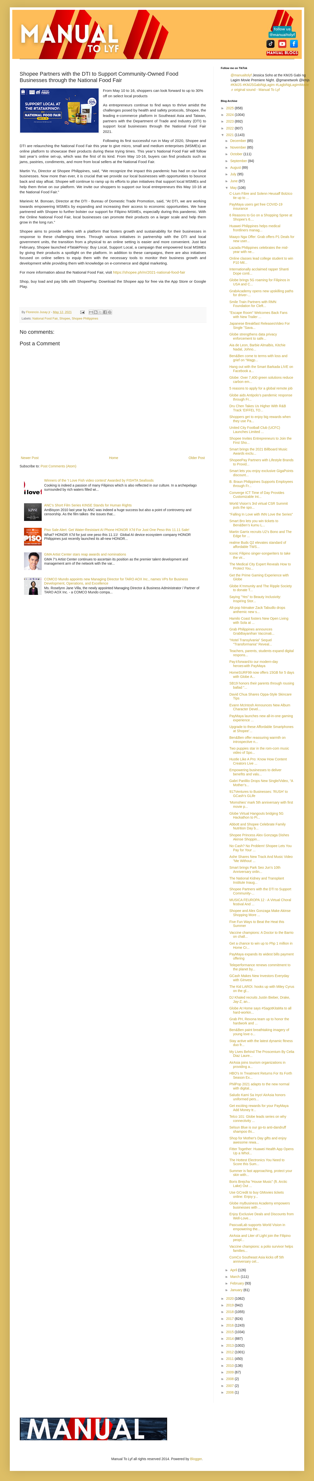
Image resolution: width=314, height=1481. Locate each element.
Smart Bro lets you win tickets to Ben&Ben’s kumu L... (253, 523)
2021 (230, 135)
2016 (230, 1325)
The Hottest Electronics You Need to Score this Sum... (257, 1162)
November (238, 147)
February (237, 1283)
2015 (230, 1332)
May (233, 188)
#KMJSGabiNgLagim (259, 85)
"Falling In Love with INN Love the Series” (261, 514)
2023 (230, 121)
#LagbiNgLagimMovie (292, 85)
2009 (230, 1372)
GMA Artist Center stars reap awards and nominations (85, 554)
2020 (230, 1298)
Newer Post (30, 458)
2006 (230, 1392)
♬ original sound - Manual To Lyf (255, 90)
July (233, 174)
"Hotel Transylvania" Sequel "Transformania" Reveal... (250, 642)
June (234, 181)
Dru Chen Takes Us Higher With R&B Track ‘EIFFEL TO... (257, 408)
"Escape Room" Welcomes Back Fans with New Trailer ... (258, 315)
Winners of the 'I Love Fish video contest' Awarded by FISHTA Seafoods (99, 480)
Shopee (64, 318)
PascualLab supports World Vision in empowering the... (257, 1227)
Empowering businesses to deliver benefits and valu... (255, 772)
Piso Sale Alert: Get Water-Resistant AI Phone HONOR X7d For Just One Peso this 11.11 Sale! (116, 530)
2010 (230, 1366)
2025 (230, 108)
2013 (230, 1345)
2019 (230, 1305)
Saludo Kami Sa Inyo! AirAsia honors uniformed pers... (257, 1097)
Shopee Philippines (85, 318)
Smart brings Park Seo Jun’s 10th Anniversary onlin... (254, 870)
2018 (230, 1312)
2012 (230, 1352)
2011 (230, 1359)
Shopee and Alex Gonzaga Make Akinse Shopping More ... (260, 913)
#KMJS (236, 85)
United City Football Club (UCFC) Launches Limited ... (254, 430)
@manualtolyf (241, 75)
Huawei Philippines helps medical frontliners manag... (254, 228)
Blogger (196, 1459)
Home (113, 458)
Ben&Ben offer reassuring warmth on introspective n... (257, 740)
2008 (230, 1379)
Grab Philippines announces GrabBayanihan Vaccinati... (252, 631)
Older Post (197, 458)
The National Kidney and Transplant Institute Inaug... (256, 880)
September (239, 161)
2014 (230, 1339)
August (236, 167)
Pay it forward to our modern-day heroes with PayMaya (253, 664)
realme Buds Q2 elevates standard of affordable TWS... (257, 545)
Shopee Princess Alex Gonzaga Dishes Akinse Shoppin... (259, 837)
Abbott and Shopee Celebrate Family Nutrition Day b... (257, 826)
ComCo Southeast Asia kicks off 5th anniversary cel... (256, 1259)
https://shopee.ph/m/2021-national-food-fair (149, 272)
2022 (230, 128)
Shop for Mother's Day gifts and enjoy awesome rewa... (258, 1140)
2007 (230, 1386)
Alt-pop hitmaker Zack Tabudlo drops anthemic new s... (257, 610)
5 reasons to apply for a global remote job (261, 388)
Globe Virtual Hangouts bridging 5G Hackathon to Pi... (256, 815)
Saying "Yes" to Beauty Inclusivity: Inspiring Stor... (255, 599)
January (236, 1290)
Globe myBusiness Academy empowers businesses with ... (259, 1205)
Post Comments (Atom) (58, 466)
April (234, 1270)
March (235, 1277)
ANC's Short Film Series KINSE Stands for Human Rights (88, 505)
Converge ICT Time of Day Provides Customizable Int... (256, 495)
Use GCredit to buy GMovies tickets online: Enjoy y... (256, 1194)
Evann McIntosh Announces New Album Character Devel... (259, 707)
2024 (230, 115)
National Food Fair (45, 318)
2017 (230, 1319)
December (238, 141)
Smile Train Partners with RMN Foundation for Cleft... (252, 304)
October (236, 154)
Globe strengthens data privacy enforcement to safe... (253, 336)
